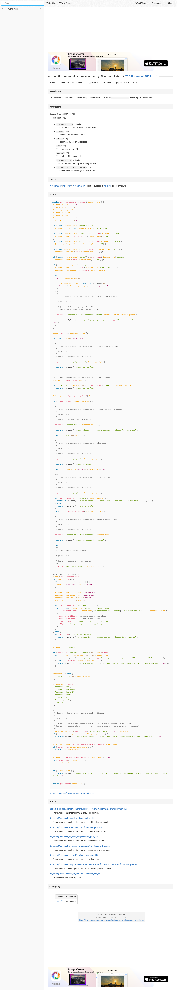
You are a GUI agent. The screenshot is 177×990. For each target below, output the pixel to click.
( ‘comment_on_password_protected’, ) (80, 846)
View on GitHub (87, 793)
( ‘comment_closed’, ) (73, 818)
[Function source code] (111, 494)
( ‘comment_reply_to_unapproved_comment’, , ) (93, 864)
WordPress (65, 3)
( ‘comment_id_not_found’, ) (76, 827)
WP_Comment (134, 76)
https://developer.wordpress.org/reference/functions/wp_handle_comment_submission (111, 920)
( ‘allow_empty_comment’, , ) (89, 809)
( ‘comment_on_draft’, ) (74, 837)
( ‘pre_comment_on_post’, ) (75, 874)
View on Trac (73, 793)
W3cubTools (140, 3)
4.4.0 (59, 901)
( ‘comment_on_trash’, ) (74, 855)
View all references (58, 793)
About (170, 3)
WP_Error (151, 76)
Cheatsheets (157, 3)
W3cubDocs (52, 3)
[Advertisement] (110, 29)
